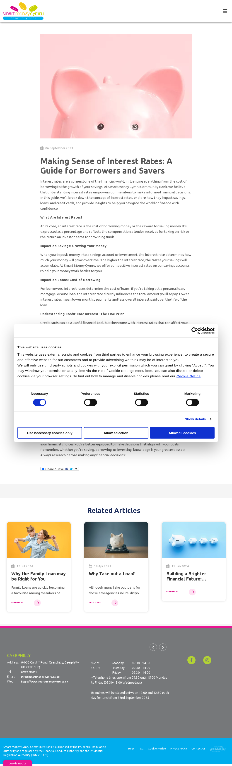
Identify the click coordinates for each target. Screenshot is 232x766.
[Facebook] (192, 662)
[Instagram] (208, 662)
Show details (195, 419)
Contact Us (198, 750)
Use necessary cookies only (49, 433)
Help (130, 750)
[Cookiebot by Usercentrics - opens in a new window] (195, 330)
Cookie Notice (188, 376)
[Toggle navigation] (225, 10)
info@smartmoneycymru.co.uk (44, 678)
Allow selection (116, 433)
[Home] (20, 11)
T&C (140, 750)
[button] (153, 650)
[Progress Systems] (218, 750)
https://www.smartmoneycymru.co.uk (50, 683)
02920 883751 (31, 674)
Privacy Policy (178, 750)
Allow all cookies (182, 433)
